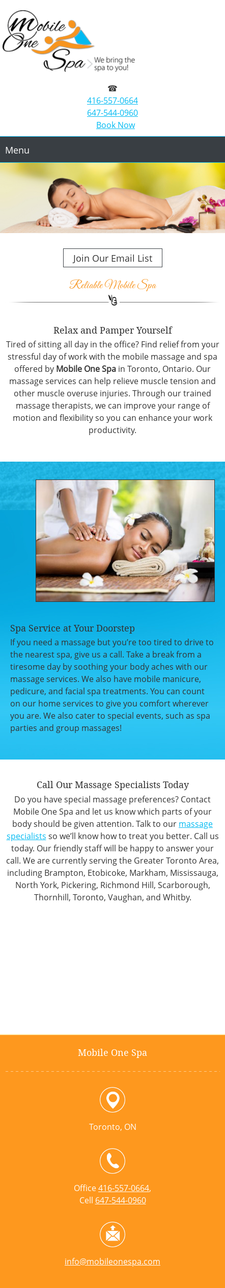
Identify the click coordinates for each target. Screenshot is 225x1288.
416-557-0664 (112, 100)
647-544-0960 (112, 112)
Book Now (115, 125)
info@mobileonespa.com (112, 1261)
